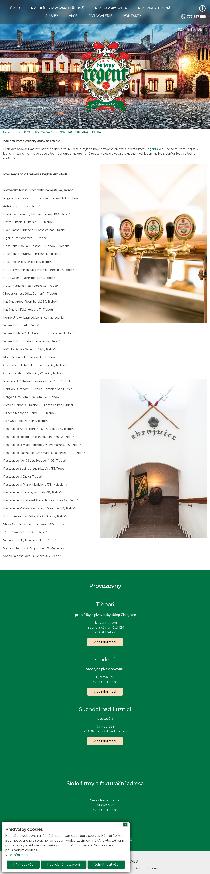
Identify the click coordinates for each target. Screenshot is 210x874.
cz (180, 29)
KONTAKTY (132, 16)
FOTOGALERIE (100, 16)
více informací (105, 642)
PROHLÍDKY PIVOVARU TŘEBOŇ (57, 8)
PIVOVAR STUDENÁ (154, 8)
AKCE (73, 16)
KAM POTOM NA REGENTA (84, 132)
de (199, 29)
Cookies (151, 868)
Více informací (16, 855)
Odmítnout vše (106, 864)
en (189, 29)
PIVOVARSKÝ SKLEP (111, 8)
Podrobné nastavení (63, 864)
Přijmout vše (23, 864)
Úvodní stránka (12, 132)
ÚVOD (15, 8)
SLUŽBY (51, 16)
